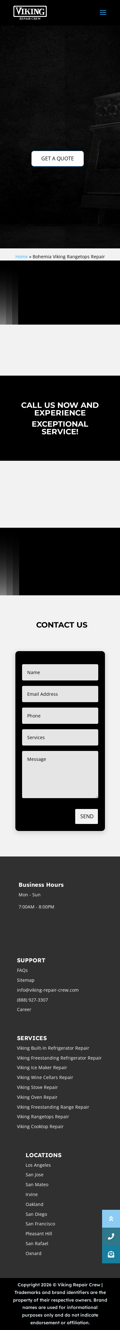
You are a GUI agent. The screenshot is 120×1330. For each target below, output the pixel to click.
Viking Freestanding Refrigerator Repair (59, 1058)
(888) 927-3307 (32, 1000)
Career (24, 1009)
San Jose (35, 1175)
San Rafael (37, 1243)
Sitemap (26, 980)
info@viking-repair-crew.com (48, 990)
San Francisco (40, 1224)
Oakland (35, 1204)
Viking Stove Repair (37, 1087)
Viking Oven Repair (37, 1097)
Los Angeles (38, 1165)
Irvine (32, 1194)
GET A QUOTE (57, 158)
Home (21, 257)
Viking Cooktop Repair (40, 1126)
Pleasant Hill (39, 1234)
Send (87, 816)
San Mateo (37, 1184)
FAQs (22, 970)
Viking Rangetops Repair (43, 1116)
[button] (111, 1254)
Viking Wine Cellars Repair (45, 1077)
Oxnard (34, 1253)
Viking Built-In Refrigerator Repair (53, 1048)
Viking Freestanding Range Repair (53, 1107)
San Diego (36, 1214)
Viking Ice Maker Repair (42, 1067)
